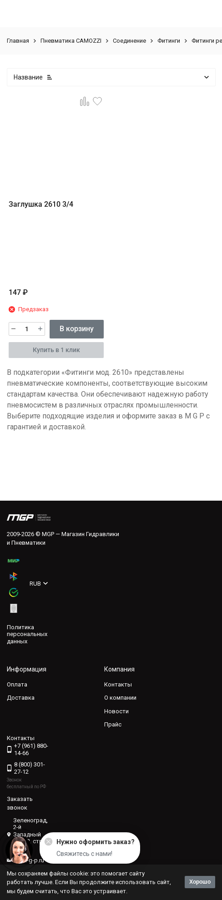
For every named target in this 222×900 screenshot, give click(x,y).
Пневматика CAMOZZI (70, 40)
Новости (116, 711)
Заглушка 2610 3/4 (41, 204)
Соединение (129, 40)
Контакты (118, 684)
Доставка (21, 697)
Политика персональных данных (27, 634)
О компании (120, 697)
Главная (18, 40)
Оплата (17, 684)
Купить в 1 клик (56, 349)
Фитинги (168, 40)
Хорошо (200, 881)
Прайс (112, 724)
